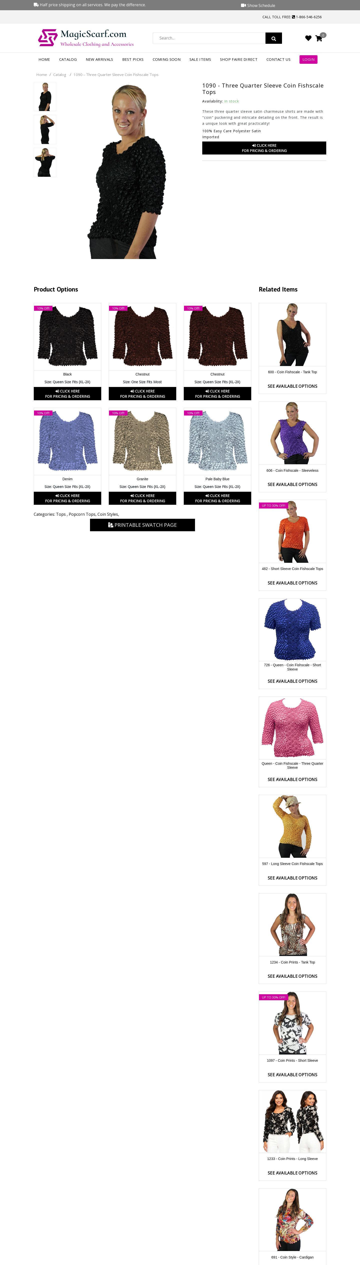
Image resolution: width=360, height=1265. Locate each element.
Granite (142, 479)
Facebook (286, 1258)
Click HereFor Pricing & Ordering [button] (264, 148)
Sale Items (200, 59)
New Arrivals (99, 59)
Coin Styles (108, 514)
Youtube (315, 1258)
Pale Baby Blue (218, 479)
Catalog (68, 59)
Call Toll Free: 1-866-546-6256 (292, 16)
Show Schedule (292, 1218)
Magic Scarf (85, 1260)
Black (67, 374)
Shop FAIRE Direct (239, 59)
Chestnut (143, 374)
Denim (67, 479)
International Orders (217, 1228)
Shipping (218, 1237)
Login (308, 59)
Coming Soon (166, 59)
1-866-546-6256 (69, 1225)
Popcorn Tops (82, 514)
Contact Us (278, 59)
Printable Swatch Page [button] (142, 525)
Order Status (217, 1208)
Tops (61, 514)
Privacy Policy (292, 1228)
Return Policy (217, 1218)
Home (44, 59)
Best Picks (133, 59)
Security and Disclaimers (292, 1237)
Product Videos (292, 1208)
